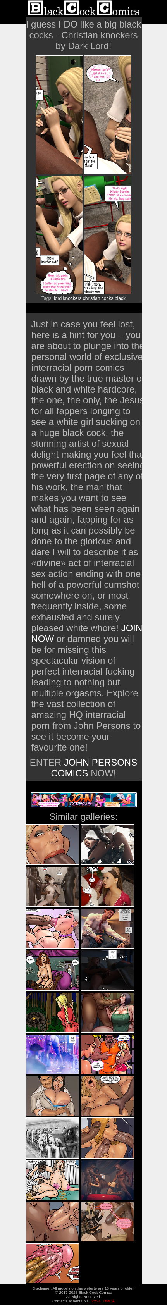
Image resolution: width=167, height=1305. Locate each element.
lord (58, 298)
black (120, 298)
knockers (72, 298)
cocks (108, 298)
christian (91, 298)
